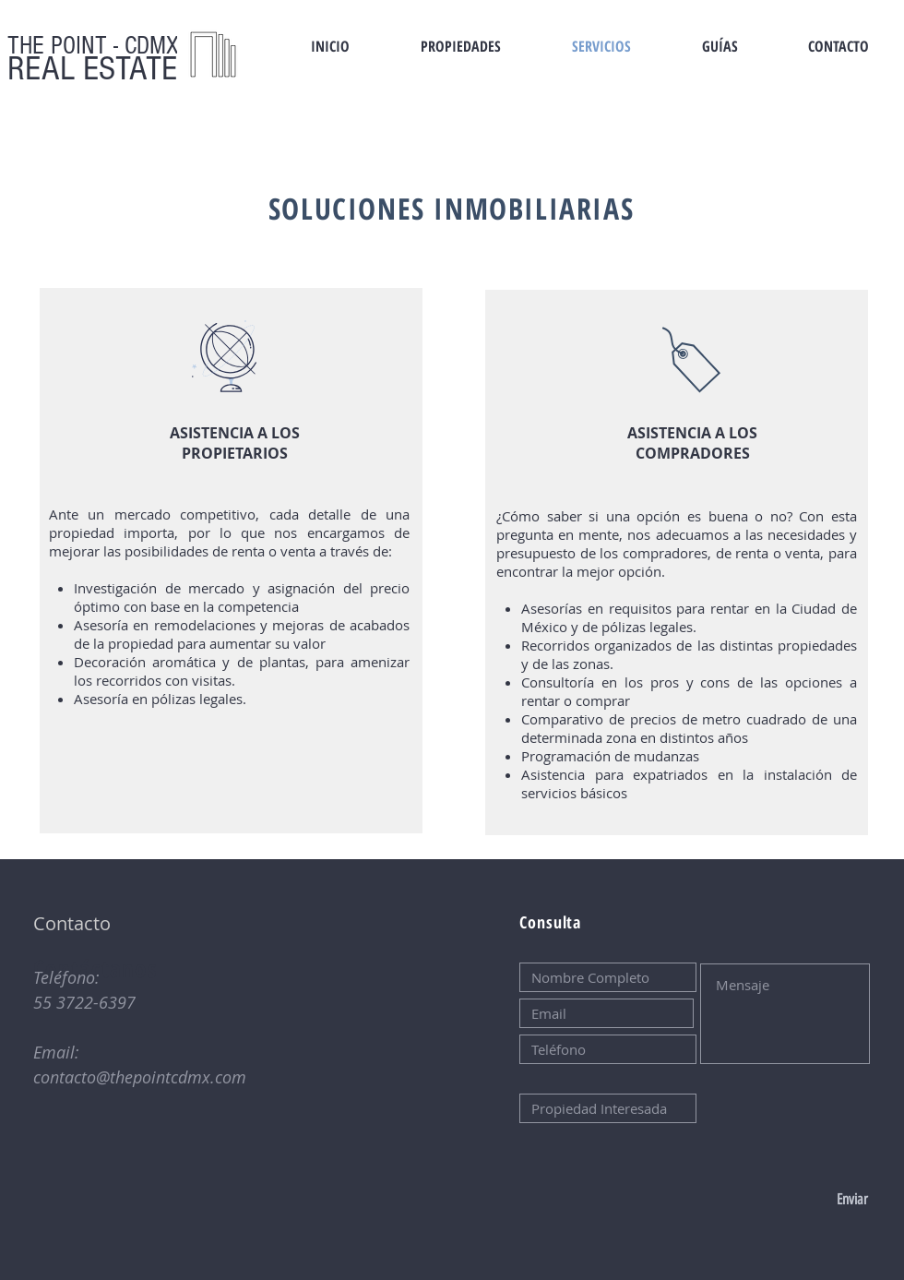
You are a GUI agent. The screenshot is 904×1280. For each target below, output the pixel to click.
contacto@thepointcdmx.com (139, 1077)
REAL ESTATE (92, 69)
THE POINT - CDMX (93, 45)
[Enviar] (806, 1200)
